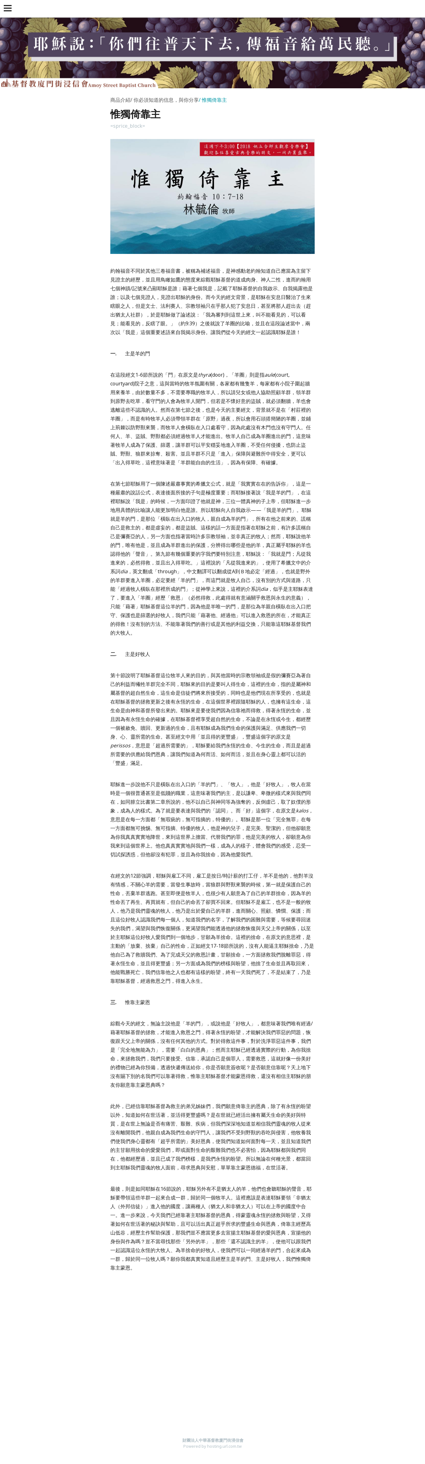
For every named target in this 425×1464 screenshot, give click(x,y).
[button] (9, 9)
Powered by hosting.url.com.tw (212, 1446)
